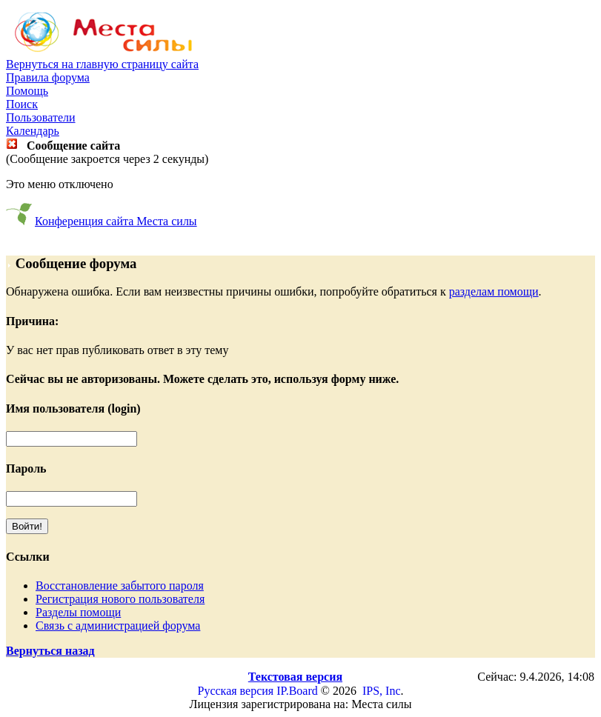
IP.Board (297, 690)
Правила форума (48, 77)
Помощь (27, 90)
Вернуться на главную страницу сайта (102, 64)
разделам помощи (494, 291)
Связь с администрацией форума (118, 625)
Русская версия (236, 690)
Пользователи (41, 117)
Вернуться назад (50, 650)
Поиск (22, 104)
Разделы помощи (78, 612)
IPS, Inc (381, 690)
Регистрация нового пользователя (120, 599)
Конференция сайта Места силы (116, 221)
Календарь (32, 130)
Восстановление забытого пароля (120, 585)
